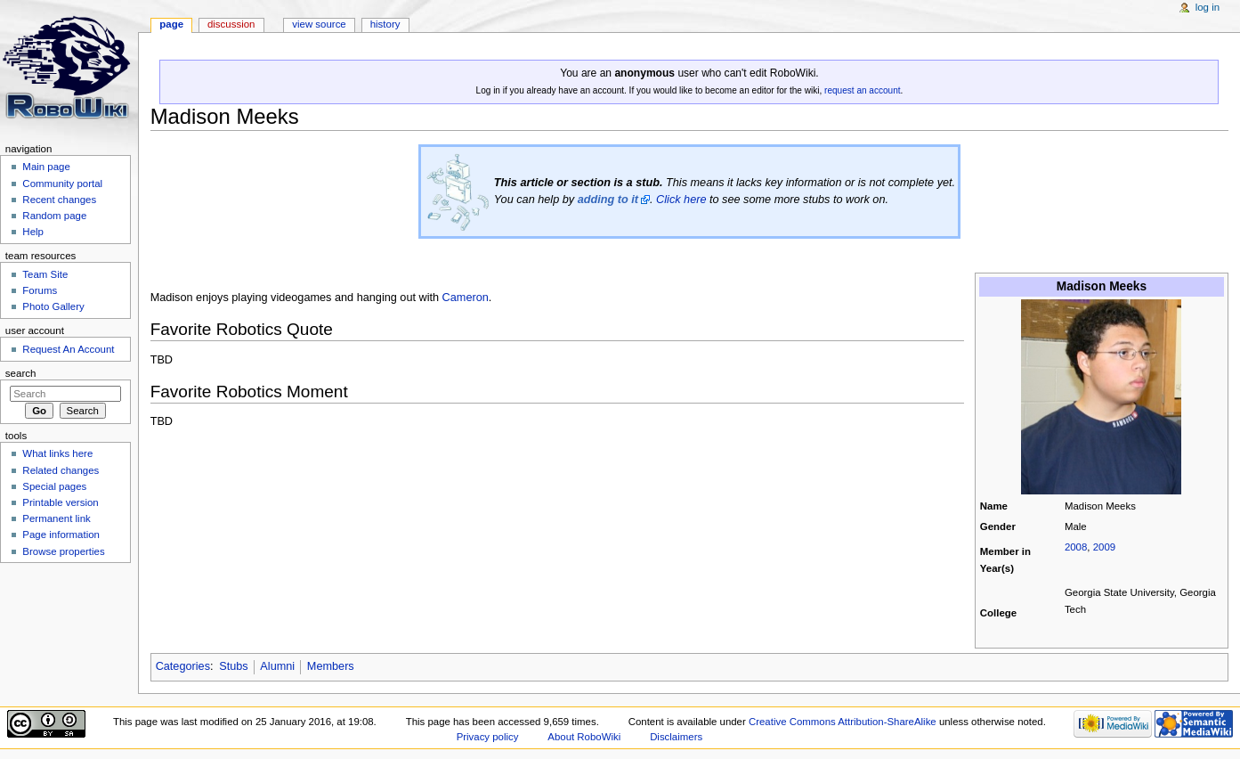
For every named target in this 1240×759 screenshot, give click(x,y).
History (385, 24)
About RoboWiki (583, 736)
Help (33, 231)
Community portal (62, 183)
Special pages (54, 486)
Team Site (45, 274)
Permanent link (56, 518)
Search (20, 373)
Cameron (465, 297)
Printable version (60, 502)
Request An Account (68, 349)
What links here (57, 453)
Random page (54, 215)
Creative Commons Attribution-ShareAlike (842, 721)
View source (318, 24)
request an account (862, 90)
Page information (61, 534)
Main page (46, 166)
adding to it (608, 199)
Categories (183, 666)
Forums (39, 290)
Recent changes (59, 199)
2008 (1076, 547)
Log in (1207, 7)
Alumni (277, 666)
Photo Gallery (53, 306)
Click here (681, 199)
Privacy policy (488, 736)
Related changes (60, 470)
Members (330, 666)
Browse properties (63, 551)
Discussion (231, 24)
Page (171, 24)
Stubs (233, 666)
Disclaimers (676, 736)
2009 (1104, 547)
